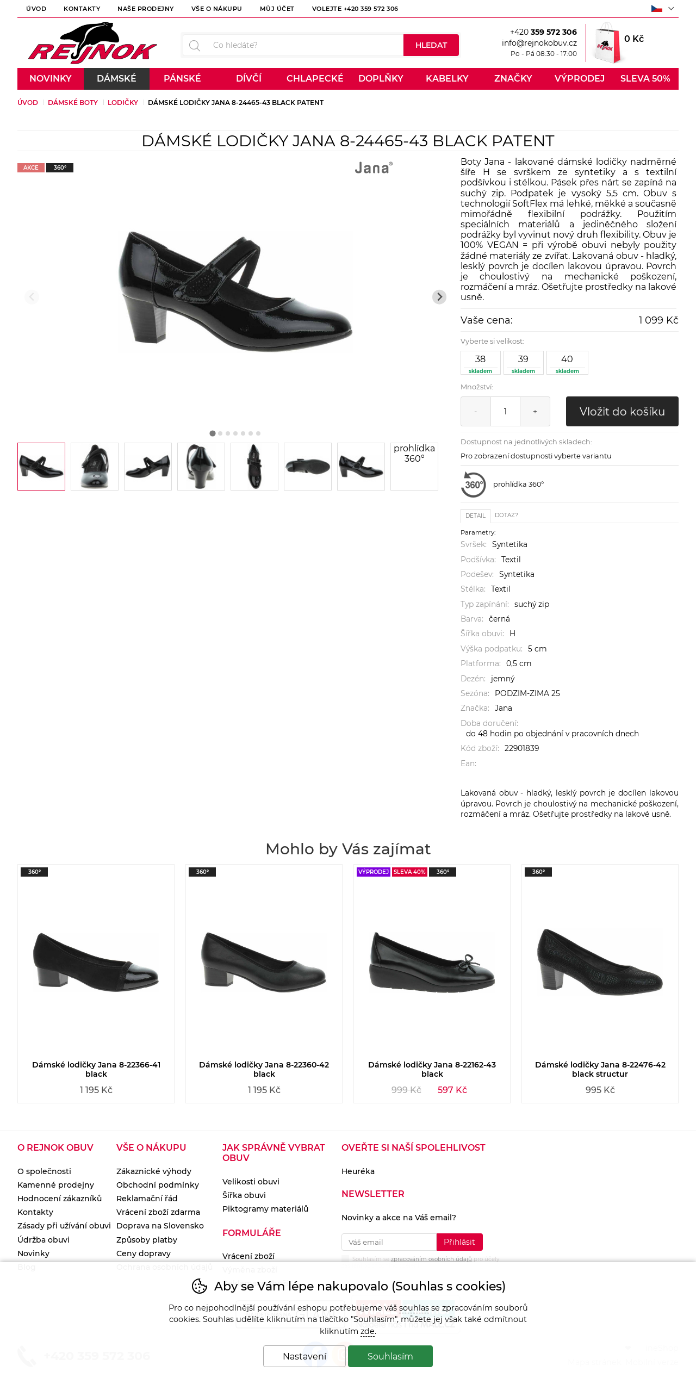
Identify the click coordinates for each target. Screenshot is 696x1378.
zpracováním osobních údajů (431, 1259)
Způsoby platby (146, 1240)
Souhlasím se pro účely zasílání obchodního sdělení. (420, 1261)
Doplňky (380, 78)
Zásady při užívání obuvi (64, 1226)
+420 (543, 32)
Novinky (50, 78)
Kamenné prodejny (55, 1185)
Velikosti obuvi (250, 1182)
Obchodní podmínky (157, 1185)
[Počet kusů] (505, 411)
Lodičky (123, 102)
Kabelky (447, 78)
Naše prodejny (145, 9)
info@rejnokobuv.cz (539, 43)
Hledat (431, 45)
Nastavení (304, 1356)
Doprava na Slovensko (160, 1226)
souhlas (414, 1308)
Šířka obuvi (244, 1195)
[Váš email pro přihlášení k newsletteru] (389, 1242)
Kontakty (82, 9)
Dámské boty (73, 102)
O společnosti (44, 1171)
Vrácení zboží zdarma (158, 1212)
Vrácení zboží (248, 1256)
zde (368, 1331)
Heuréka (358, 1171)
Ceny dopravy (143, 1253)
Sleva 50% (645, 78)
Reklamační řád (147, 1198)
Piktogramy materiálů (265, 1209)
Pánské (182, 78)
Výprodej (580, 78)
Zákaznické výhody (153, 1171)
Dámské (116, 78)
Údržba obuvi (43, 1240)
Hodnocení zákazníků (59, 1198)
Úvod (36, 9)
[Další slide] (439, 297)
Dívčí (249, 78)
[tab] (213, 433)
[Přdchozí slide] (31, 297)
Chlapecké (315, 78)
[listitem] (41, 467)
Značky (513, 78)
